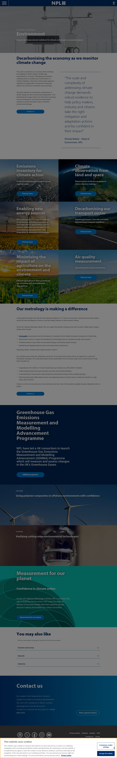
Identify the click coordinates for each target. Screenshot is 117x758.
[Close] (114, 750)
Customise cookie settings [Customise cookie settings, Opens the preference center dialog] (105, 748)
